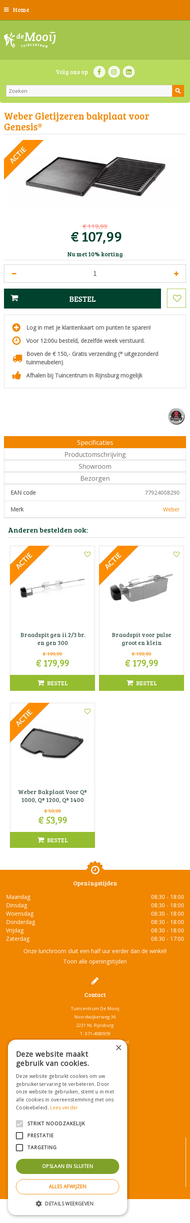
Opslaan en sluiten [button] (67, 1166)
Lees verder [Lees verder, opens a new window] (64, 1107)
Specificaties (95, 442)
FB (99, 72)
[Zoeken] (95, 91)
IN (114, 72)
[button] (67, 1203)
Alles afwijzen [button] (68, 1186)
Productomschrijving (95, 454)
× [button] (118, 1048)
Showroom (95, 466)
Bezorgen (95, 478)
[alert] (67, 1127)
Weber (171, 509)
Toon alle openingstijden (95, 961)
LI (129, 72)
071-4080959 (98, 1033)
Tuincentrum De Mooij (95, 1008)
